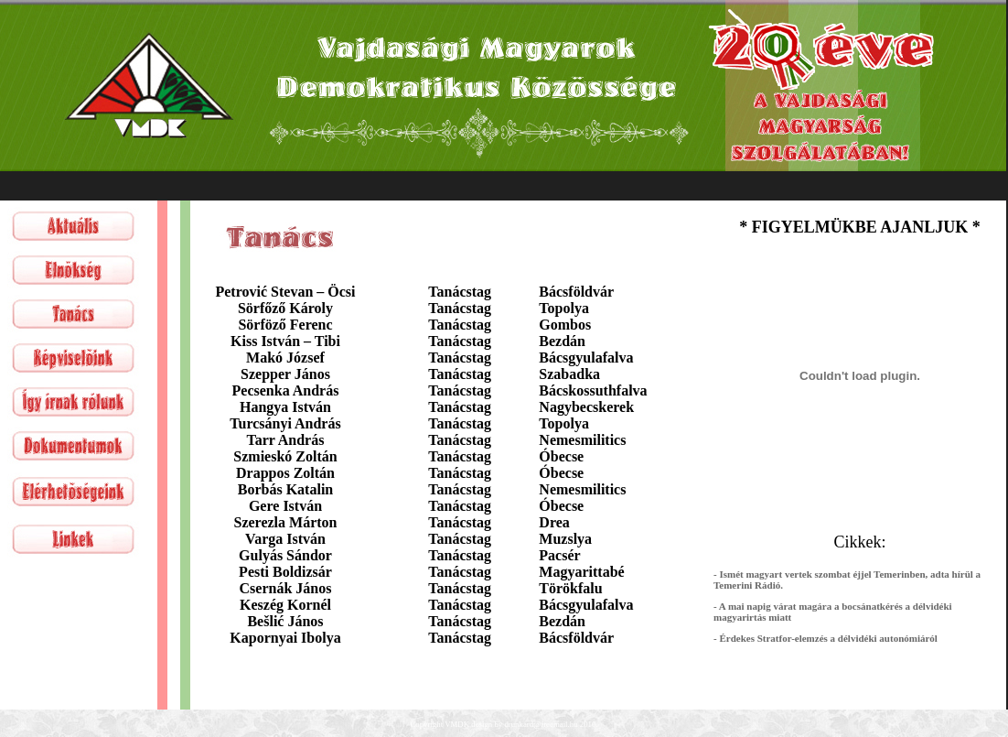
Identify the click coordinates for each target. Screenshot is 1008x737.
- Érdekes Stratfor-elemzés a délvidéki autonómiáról (825, 638)
